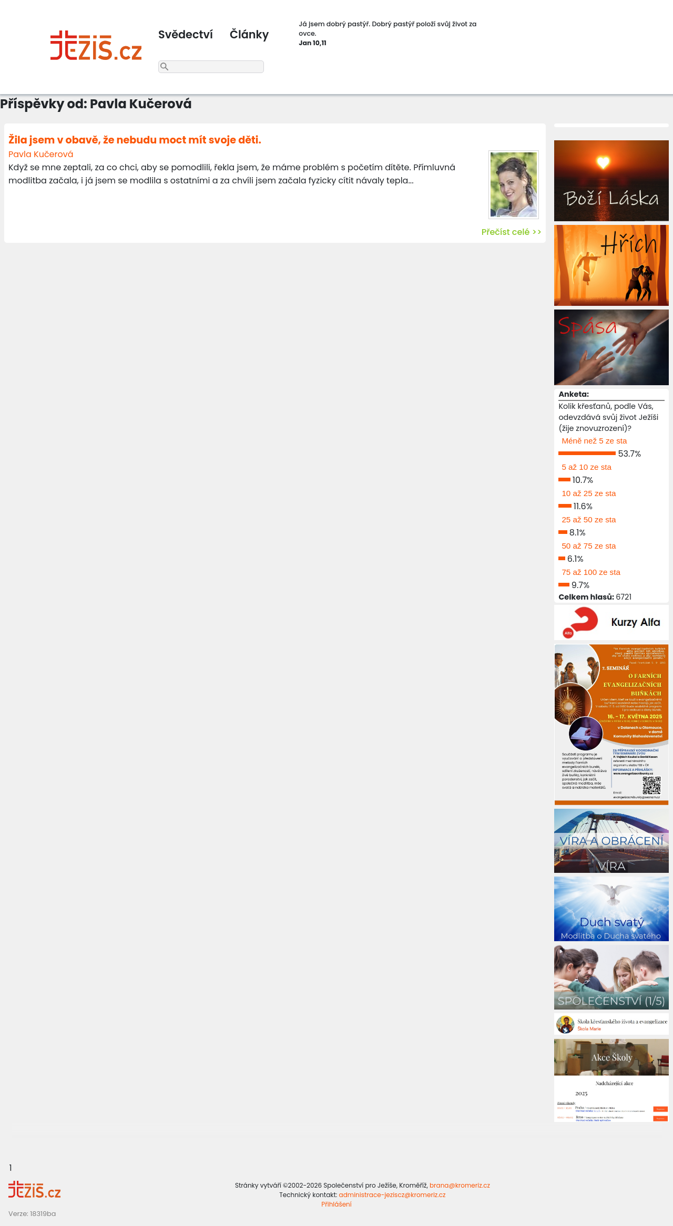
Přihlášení (336, 1204)
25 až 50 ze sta (589, 519)
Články (249, 34)
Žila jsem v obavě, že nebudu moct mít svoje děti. (134, 140)
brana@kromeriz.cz (460, 1185)
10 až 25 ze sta (589, 493)
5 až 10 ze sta (586, 466)
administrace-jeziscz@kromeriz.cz (392, 1194)
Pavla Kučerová (41, 154)
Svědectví (185, 34)
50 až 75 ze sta (589, 545)
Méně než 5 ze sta (594, 440)
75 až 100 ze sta (591, 572)
